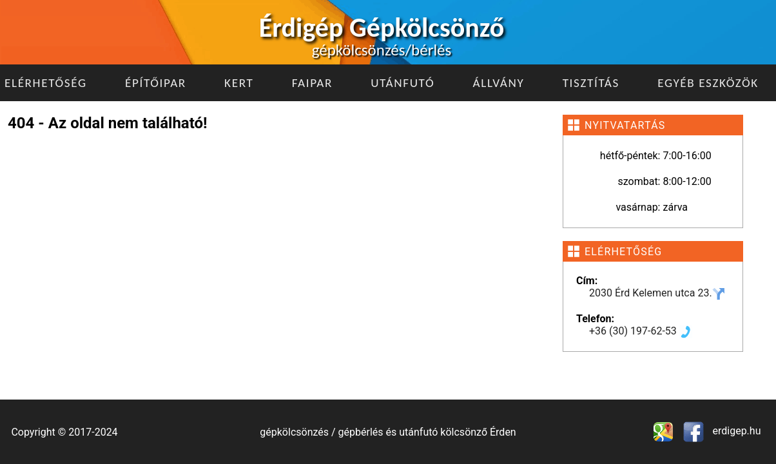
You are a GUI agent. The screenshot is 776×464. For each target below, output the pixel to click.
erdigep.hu (735, 431)
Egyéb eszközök (708, 82)
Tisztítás (591, 82)
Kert (238, 82)
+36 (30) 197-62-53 (640, 331)
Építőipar (155, 82)
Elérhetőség (46, 82)
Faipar (312, 82)
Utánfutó (402, 82)
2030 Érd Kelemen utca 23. (657, 293)
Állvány (499, 82)
